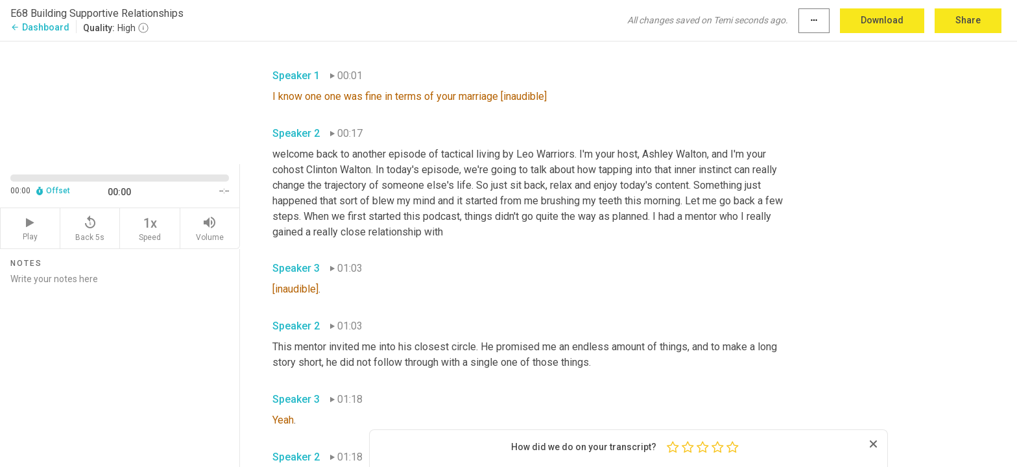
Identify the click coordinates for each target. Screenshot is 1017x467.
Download (882, 20)
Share (968, 20)
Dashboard (39, 27)
